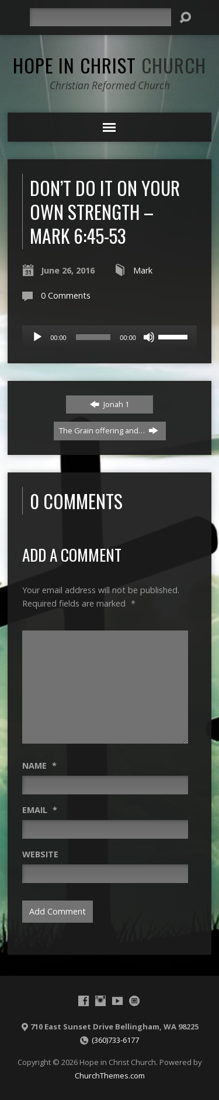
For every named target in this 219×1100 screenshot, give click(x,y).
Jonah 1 (109, 404)
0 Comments (66, 295)
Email (39, 809)
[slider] (93, 337)
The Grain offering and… (108, 430)
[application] (109, 337)
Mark (142, 270)
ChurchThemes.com (110, 1075)
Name (39, 765)
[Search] (100, 17)
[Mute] (149, 337)
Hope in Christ (109, 65)
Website (40, 854)
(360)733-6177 (115, 1040)
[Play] (37, 337)
